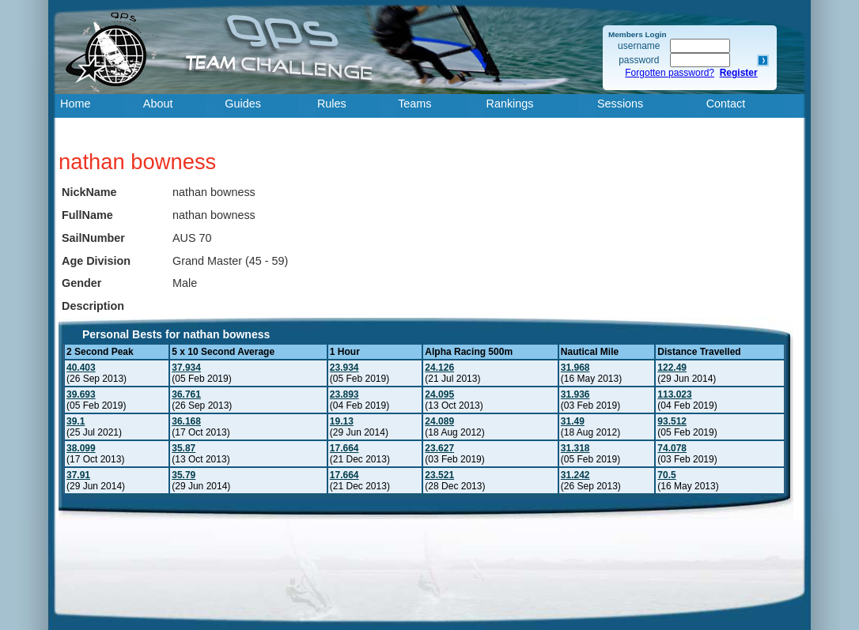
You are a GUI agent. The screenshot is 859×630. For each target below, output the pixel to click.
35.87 (183, 448)
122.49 (672, 367)
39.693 (81, 394)
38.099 (81, 448)
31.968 (575, 367)
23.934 (344, 367)
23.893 (344, 394)
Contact (726, 103)
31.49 (573, 421)
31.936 (575, 394)
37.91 (78, 475)
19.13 (342, 421)
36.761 (186, 394)
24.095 (439, 394)
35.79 (183, 475)
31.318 (575, 448)
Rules (331, 103)
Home (75, 103)
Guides (243, 103)
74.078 (672, 448)
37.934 (186, 367)
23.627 (439, 448)
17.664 (344, 448)
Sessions (620, 103)
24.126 (439, 367)
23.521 (439, 475)
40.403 (81, 367)
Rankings (510, 103)
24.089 (439, 421)
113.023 (674, 394)
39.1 (75, 421)
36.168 (186, 421)
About (158, 103)
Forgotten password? (669, 72)
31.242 (575, 475)
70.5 (666, 475)
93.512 (672, 421)
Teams (414, 103)
